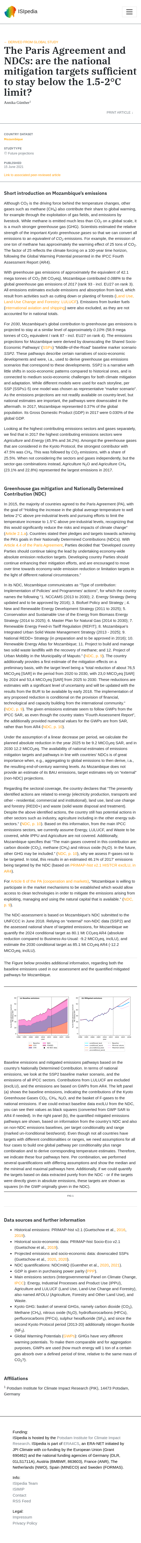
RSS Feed (22, 1501)
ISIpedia (20, 12)
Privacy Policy (25, 1523)
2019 (18, 1235)
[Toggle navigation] (129, 12)
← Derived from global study (31, 42)
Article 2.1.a (15, 533)
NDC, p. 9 (94, 656)
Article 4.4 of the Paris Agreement (33, 545)
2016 (120, 1229)
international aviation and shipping (35, 308)
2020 (51, 1259)
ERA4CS (71, 1443)
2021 (115, 1265)
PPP (91, 1271)
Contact (19, 1495)
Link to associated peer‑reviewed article (32, 175)
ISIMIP (19, 1489)
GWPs (69, 1336)
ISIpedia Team (25, 1483)
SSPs (47, 347)
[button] (124, 112)
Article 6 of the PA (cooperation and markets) (50, 881)
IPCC (19, 1283)
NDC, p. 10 (52, 726)
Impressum (22, 1517)
